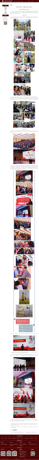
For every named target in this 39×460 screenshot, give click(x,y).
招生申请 (32, 1)
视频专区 (29, 1)
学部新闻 (5, 8)
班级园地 (5, 13)
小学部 (25, 1)
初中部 (22, 1)
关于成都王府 (18, 1)
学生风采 (5, 9)
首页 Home (15, 1)
